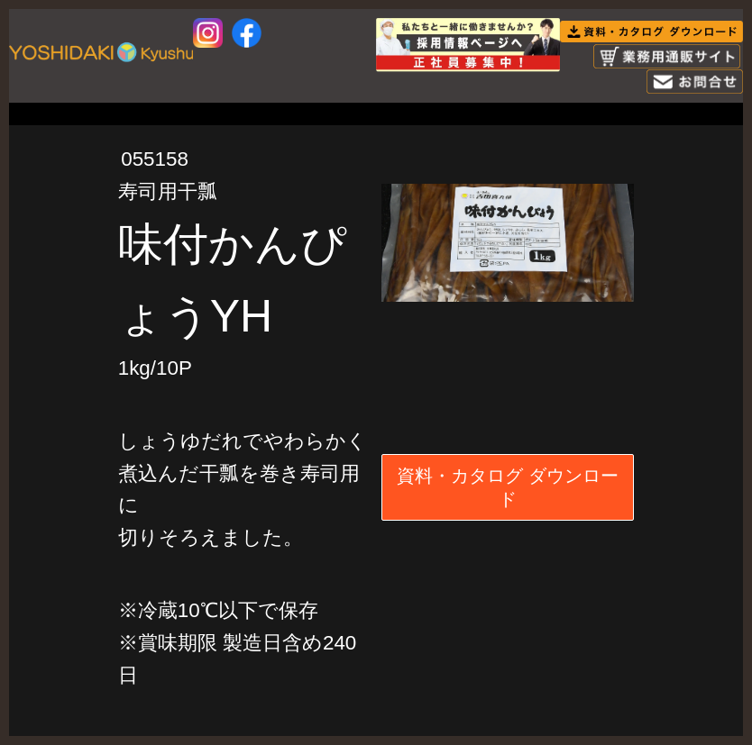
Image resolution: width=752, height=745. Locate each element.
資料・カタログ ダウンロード (508, 487)
